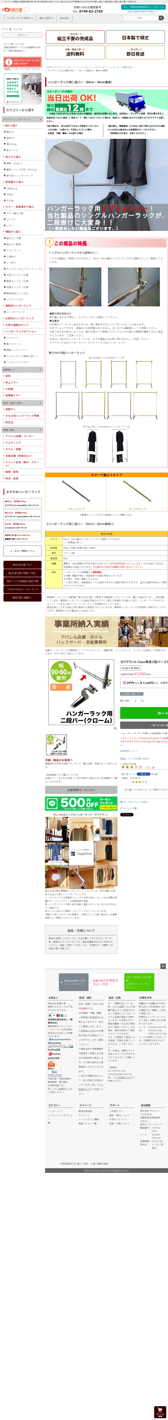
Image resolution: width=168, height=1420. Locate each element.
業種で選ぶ (9, 430)
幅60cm (10, 131)
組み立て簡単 (13, 244)
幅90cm (10, 138)
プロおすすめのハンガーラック (22, 589)
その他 (10, 200)
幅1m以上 (11, 144)
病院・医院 (11, 472)
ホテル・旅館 (13, 449)
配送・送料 (85, 997)
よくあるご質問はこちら (22, 550)
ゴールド (11, 219)
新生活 (9, 422)
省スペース (12, 150)
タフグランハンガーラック (66, 67)
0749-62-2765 (91, 11)
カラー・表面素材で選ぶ (19, 206)
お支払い (53, 997)
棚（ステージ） (14, 344)
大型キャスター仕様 (17, 275)
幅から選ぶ (11, 125)
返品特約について (129, 750)
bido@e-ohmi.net (123, 1074)
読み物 (63, 18)
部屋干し (10, 409)
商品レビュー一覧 (88, 1123)
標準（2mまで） (15, 163)
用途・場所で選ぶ (13, 403)
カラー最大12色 (14, 213)
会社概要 (146, 1105)
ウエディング (13, 442)
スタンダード (13, 250)
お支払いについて (118, 1119)
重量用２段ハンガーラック (17, 537)
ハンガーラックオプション (93, 67)
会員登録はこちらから (81, 790)
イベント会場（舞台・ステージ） (22, 463)
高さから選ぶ (13, 157)
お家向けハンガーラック (19, 318)
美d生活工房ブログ (22, 564)
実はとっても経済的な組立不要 (22, 581)
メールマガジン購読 (89, 1119)
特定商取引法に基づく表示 (75, 1163)
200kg (9, 194)
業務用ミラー (10, 369)
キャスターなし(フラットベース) (24, 268)
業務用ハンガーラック (18, 305)
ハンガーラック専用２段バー (121, 67)
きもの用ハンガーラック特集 (22, 415)
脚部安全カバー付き (17, 293)
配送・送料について (119, 1115)
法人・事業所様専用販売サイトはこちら (143, 7)
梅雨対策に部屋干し (22, 597)
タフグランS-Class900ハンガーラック (22, 503)
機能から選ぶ (13, 231)
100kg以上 (11, 188)
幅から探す (45, 18)
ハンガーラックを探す (19, 18)
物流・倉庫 (11, 478)
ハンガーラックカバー (18, 362)
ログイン (22, 35)
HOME (49, 67)
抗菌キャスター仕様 (17, 287)
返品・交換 (115, 997)
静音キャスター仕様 (17, 281)
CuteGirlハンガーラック (16, 525)
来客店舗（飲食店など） (19, 456)
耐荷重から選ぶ (14, 182)
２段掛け (11, 256)
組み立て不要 (13, 238)
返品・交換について (119, 1123)
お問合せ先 (145, 997)
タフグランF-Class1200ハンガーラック (22, 514)
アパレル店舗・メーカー (19, 436)
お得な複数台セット (17, 325)
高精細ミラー (13, 395)
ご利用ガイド (63, 1088)
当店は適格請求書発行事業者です (142, 11)
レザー (10, 225)
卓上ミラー (11, 382)
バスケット (12, 337)
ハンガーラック (56, 1111)
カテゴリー (54, 1105)
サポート (115, 1105)
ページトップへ (163, 966)
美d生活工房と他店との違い (22, 573)
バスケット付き (14, 299)
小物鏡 (9, 389)
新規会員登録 (85, 1111)
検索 (161, 18)
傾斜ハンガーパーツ (17, 350)
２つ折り (11, 262)
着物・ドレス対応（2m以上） (22, 169)
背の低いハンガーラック (19, 175)
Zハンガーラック (15, 312)
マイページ (85, 1105)
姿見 (8, 376)
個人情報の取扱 (100, 1163)
